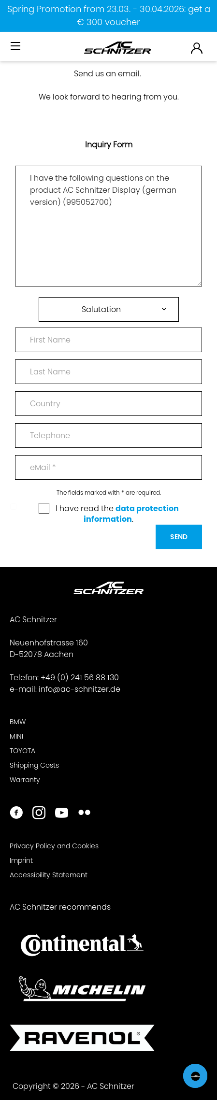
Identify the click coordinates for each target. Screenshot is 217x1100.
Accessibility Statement (48, 875)
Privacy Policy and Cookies (54, 846)
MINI (16, 736)
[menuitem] (16, 50)
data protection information (131, 514)
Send (179, 537)
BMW (18, 722)
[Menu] (16, 46)
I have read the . (117, 514)
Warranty (25, 780)
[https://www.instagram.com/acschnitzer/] (38, 814)
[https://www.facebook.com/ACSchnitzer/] (16, 814)
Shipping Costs (34, 765)
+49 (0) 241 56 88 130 (80, 677)
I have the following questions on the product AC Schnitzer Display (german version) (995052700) (108, 226)
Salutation (101, 309)
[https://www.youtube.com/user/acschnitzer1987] (61, 814)
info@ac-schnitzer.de (79, 689)
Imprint (21, 860)
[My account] (197, 47)
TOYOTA (22, 751)
